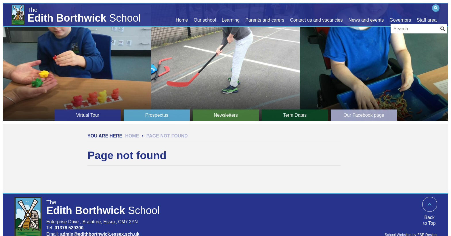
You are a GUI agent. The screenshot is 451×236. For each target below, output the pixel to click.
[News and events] (366, 14)
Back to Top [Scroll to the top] (429, 220)
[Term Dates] (295, 115)
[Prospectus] (157, 115)
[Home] (78, 13)
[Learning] (230, 14)
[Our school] (205, 14)
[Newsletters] (226, 115)
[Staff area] (426, 14)
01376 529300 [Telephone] (69, 227)
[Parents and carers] (264, 14)
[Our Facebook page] (364, 115)
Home (132, 135)
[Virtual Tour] (88, 115)
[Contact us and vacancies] (316, 14)
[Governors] (400, 14)
